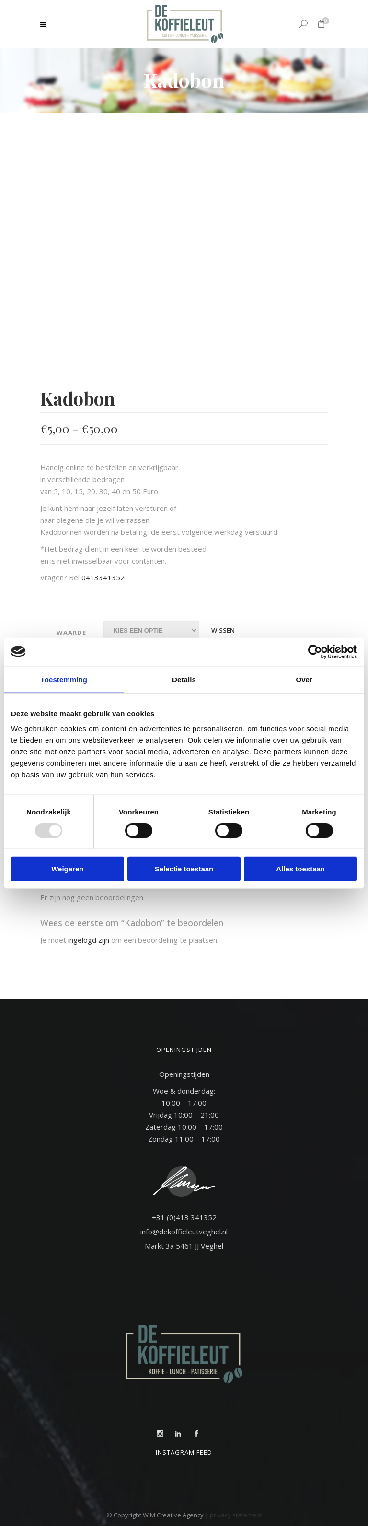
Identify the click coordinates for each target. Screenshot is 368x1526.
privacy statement (236, 1515)
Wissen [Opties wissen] (223, 630)
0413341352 (103, 577)
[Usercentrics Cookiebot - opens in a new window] (315, 651)
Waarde (71, 632)
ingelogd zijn (88, 940)
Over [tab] (304, 679)
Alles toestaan (300, 869)
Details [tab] (184, 679)
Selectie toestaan (184, 869)
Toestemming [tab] (64, 679)
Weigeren (67, 869)
